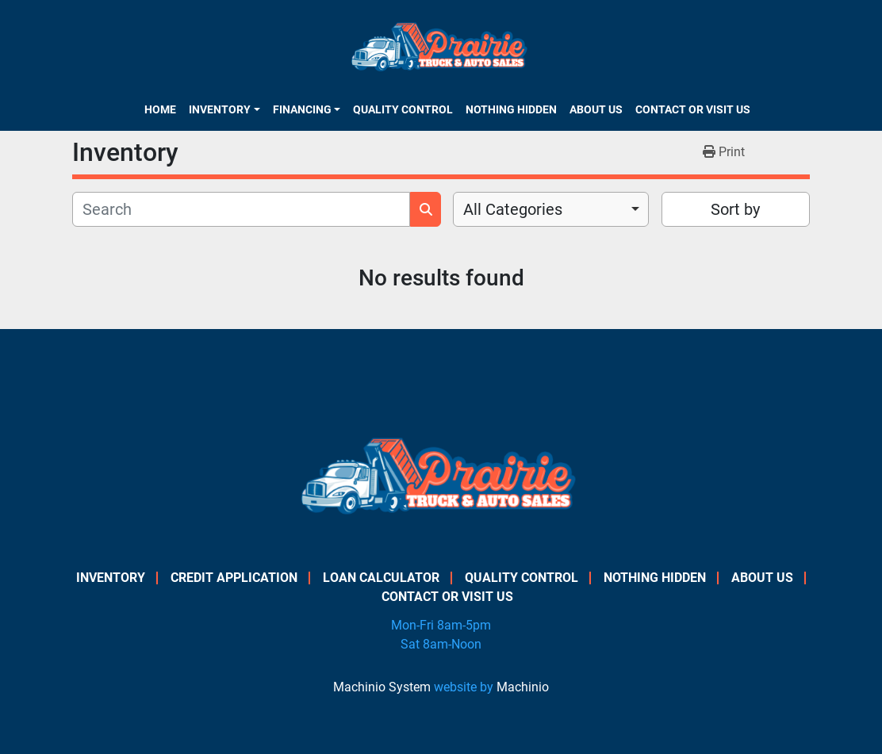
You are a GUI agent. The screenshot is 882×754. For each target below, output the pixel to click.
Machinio (523, 687)
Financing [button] (302, 109)
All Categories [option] (512, 209)
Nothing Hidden (511, 109)
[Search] (241, 209)
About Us (596, 109)
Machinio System (382, 687)
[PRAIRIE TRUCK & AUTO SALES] (441, 481)
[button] (224, 109)
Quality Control (403, 109)
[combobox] (551, 209)
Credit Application (234, 577)
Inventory (220, 109)
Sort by (735, 209)
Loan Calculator (381, 577)
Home (160, 109)
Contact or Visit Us (692, 109)
